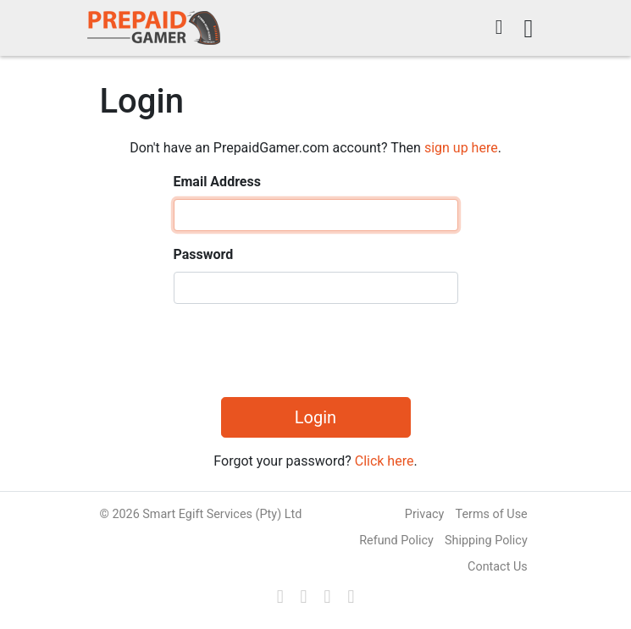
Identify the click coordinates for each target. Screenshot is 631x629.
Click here (384, 461)
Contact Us (498, 567)
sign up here (461, 148)
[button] (499, 28)
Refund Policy (396, 540)
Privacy (425, 514)
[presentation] (302, 350)
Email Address (217, 182)
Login (315, 417)
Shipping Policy (486, 540)
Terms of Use (492, 514)
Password (204, 254)
